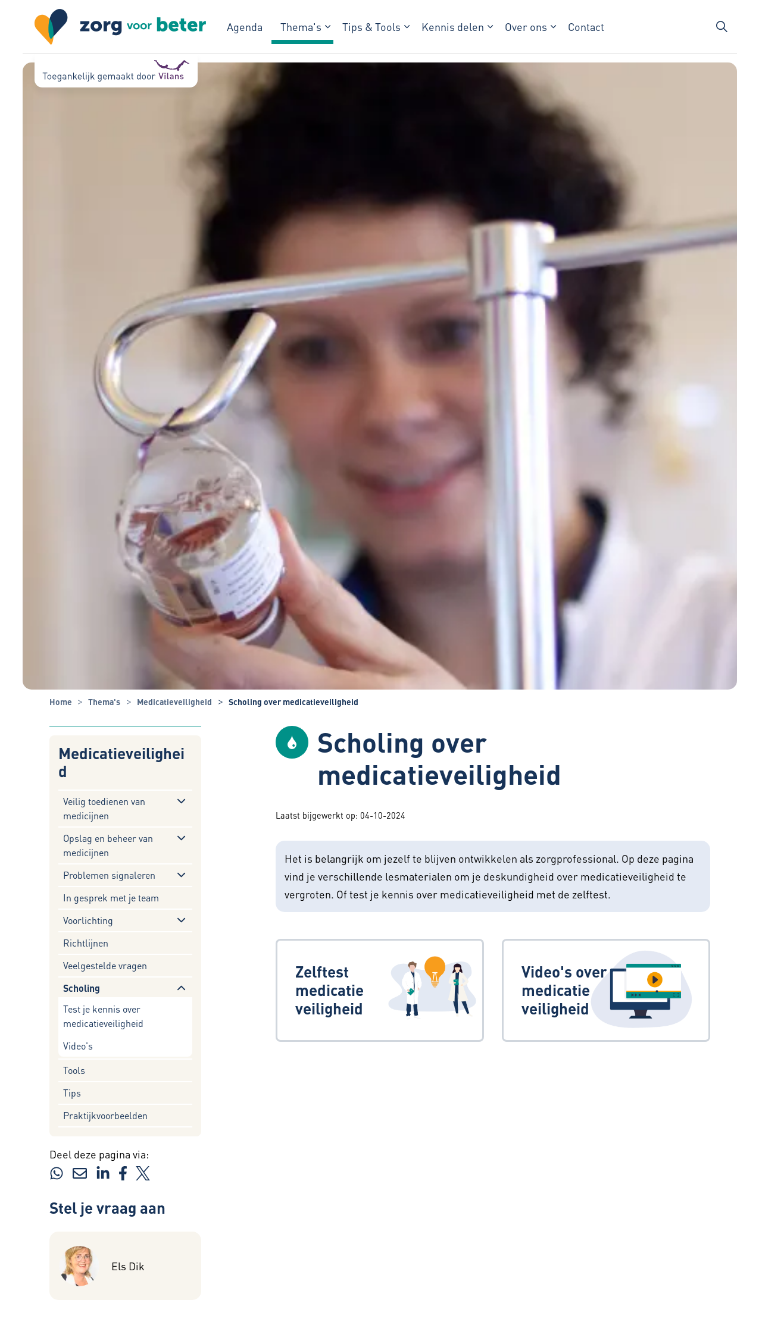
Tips (72, 1092)
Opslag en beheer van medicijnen (108, 845)
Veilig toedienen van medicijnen (104, 808)
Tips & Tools (371, 26)
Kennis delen (452, 26)
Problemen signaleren (109, 875)
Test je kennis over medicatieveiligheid (103, 1016)
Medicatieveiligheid (121, 762)
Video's (78, 1045)
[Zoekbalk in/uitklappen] (721, 27)
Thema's (300, 26)
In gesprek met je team (111, 897)
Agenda (245, 26)
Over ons (526, 26)
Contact (586, 26)
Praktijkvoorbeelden (105, 1115)
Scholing (81, 988)
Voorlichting (88, 920)
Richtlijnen (85, 942)
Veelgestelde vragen (105, 965)
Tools (74, 1070)
